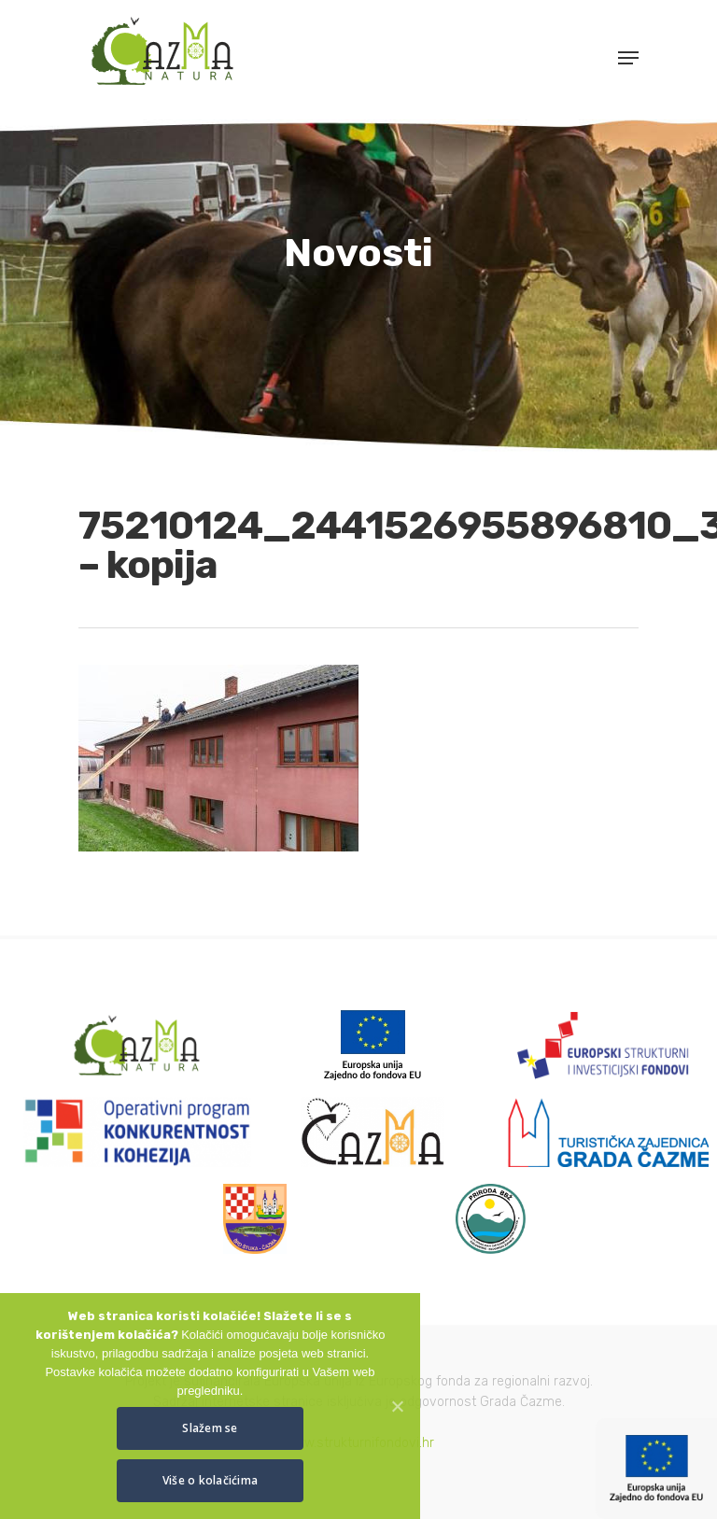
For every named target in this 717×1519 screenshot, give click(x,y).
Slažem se (209, 1428)
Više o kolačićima (210, 1480)
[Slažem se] (396, 1406)
